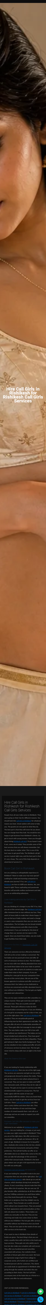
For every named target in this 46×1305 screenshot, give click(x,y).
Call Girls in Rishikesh (31, 1015)
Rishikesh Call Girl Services (14, 1170)
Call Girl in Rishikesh (23, 1102)
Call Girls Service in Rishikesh (14, 1299)
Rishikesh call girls (20, 841)
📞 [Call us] (40, 1299)
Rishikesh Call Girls (34, 909)
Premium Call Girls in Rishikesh (29, 1301)
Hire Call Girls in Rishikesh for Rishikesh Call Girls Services (21, 806)
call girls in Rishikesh (23, 821)
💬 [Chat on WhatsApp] (40, 1291)
